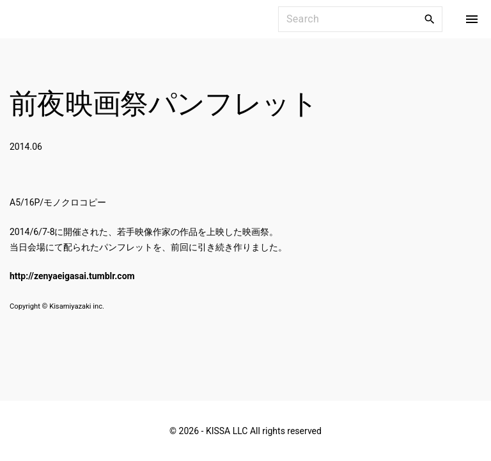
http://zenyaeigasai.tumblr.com (72, 276)
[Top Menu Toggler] (472, 19)
